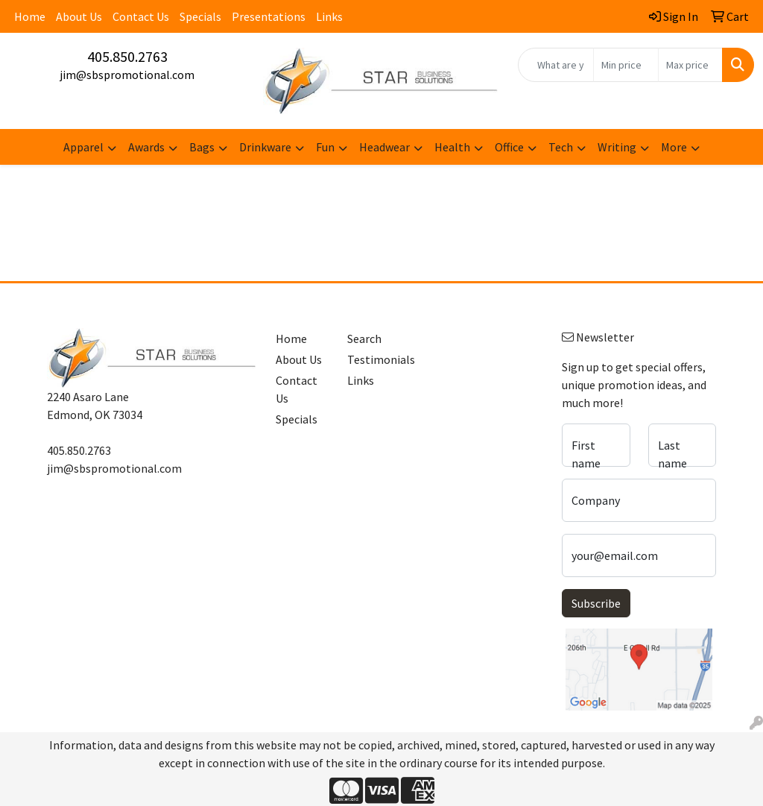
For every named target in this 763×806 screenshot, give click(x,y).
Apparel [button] (83, 146)
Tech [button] (560, 146)
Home (29, 16)
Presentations (268, 16)
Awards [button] (146, 146)
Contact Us (141, 16)
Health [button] (452, 146)
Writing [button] (617, 146)
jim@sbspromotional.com (127, 74)
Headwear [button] (384, 146)
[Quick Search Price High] (690, 65)
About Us (79, 16)
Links (329, 16)
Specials (200, 16)
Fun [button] (325, 146)
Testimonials (374, 359)
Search (364, 338)
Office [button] (509, 146)
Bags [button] (202, 146)
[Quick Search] (556, 65)
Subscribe (596, 603)
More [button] (674, 146)
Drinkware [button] (265, 146)
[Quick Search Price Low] (625, 65)
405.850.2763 (127, 56)
